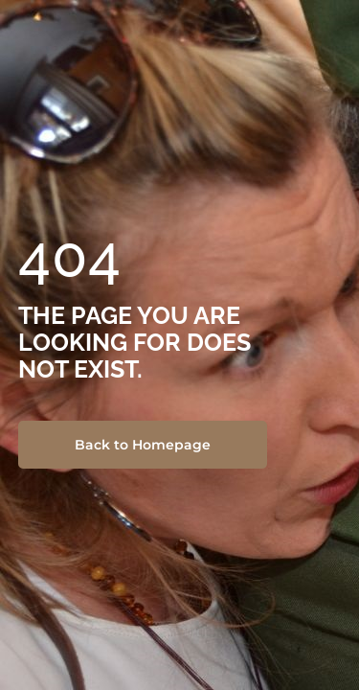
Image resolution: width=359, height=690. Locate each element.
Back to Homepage (143, 444)
